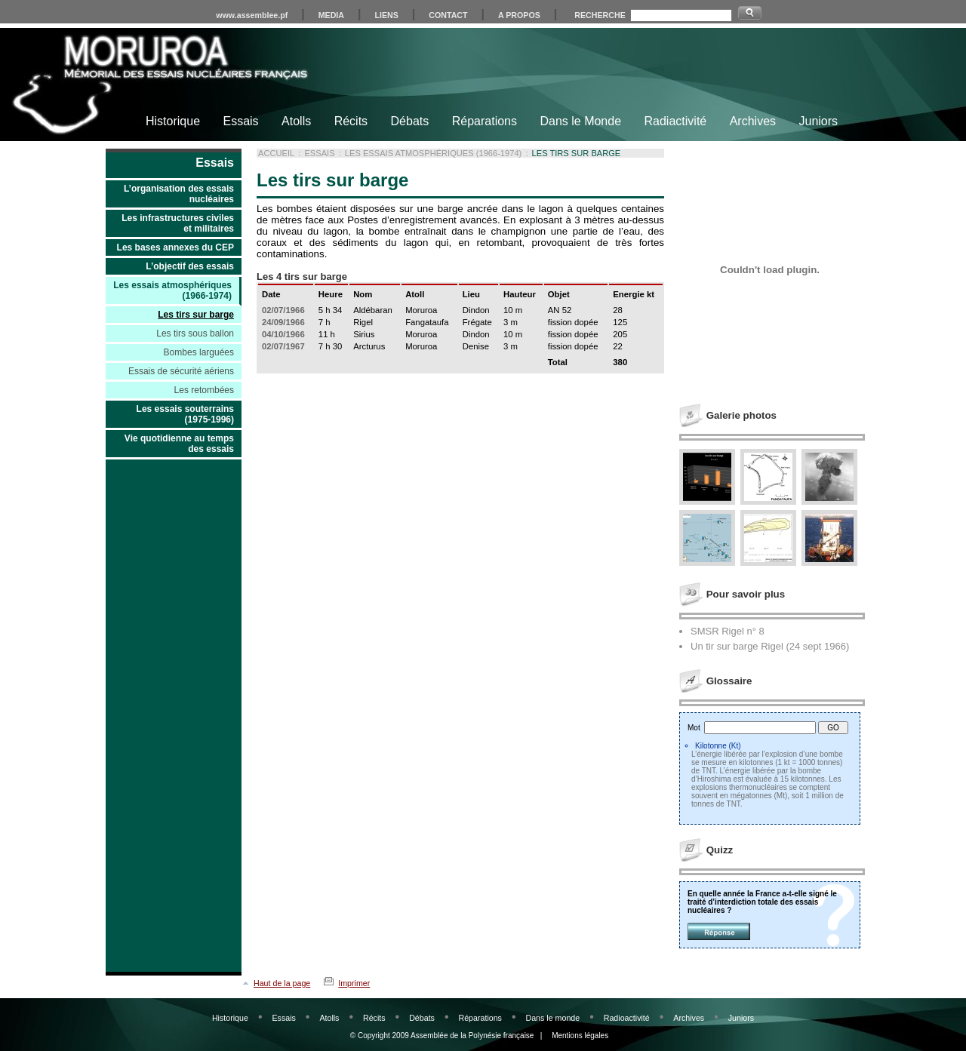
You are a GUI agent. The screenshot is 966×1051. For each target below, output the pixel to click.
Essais (240, 121)
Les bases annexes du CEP (175, 247)
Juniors (818, 121)
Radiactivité (676, 121)
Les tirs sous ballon (195, 333)
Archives (753, 121)
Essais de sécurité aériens (181, 371)
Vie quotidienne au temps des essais (179, 443)
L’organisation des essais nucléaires (179, 193)
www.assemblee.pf (252, 15)
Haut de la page (282, 983)
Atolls (296, 121)
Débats (410, 121)
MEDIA (331, 15)
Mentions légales (580, 1035)
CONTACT (448, 15)
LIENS (386, 15)
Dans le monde (552, 1017)
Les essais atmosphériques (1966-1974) (172, 290)
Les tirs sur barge (196, 314)
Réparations (484, 121)
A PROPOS (519, 15)
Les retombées (204, 390)
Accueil (276, 153)
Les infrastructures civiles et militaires (178, 223)
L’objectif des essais (190, 266)
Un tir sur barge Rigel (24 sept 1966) (770, 646)
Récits (351, 121)
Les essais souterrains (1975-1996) (185, 414)
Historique (173, 121)
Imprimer (354, 983)
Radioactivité (627, 1017)
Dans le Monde (580, 121)
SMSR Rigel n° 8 (727, 631)
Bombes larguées (199, 352)
